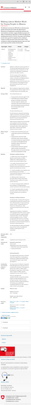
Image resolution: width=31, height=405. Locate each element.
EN (26, 1)
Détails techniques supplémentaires (10, 308)
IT (20, 1)
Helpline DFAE (5, 378)
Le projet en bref (6, 59)
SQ (29, 1)
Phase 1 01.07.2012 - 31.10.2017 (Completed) (17, 305)
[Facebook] (1, 314)
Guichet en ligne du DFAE (8, 355)
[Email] (9, 314)
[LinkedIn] (5, 314)
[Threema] (6, 314)
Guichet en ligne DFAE (6, 332)
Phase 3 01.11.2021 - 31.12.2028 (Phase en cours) (19, 298)
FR (23, 1)
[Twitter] (3, 314)
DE (17, 1)
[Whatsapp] (8, 314)
